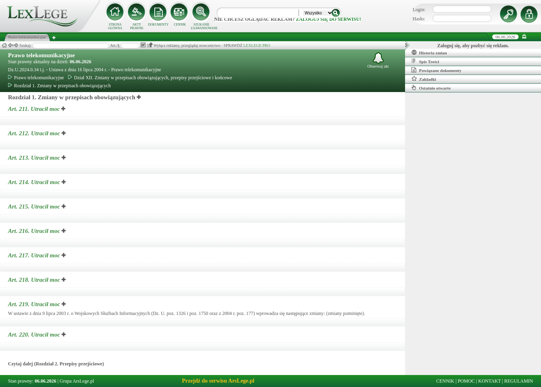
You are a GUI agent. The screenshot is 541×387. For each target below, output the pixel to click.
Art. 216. (35, 231)
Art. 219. (35, 304)
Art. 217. (35, 255)
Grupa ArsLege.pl (77, 381)
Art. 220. (35, 334)
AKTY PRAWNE (136, 26)
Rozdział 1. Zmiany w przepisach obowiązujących (59, 85)
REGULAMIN (518, 381)
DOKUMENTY (158, 24)
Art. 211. (34, 109)
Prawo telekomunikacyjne (41, 55)
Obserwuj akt (378, 60)
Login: (419, 9)
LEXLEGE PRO (257, 45)
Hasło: (419, 19)
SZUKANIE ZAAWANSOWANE (201, 26)
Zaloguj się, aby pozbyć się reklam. (473, 45)
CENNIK (180, 24)
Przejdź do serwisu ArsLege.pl (218, 381)
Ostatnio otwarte (431, 87)
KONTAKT (489, 381)
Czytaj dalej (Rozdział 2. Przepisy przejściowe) (56, 364)
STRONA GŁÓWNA (115, 26)
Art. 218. (35, 280)
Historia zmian (429, 52)
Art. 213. (35, 157)
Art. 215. (35, 206)
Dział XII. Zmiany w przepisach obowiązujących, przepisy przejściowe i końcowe (150, 77)
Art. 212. (35, 133)
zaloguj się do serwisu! (328, 19)
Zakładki (423, 79)
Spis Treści (425, 61)
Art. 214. (35, 182)
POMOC (466, 381)
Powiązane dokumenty (436, 70)
